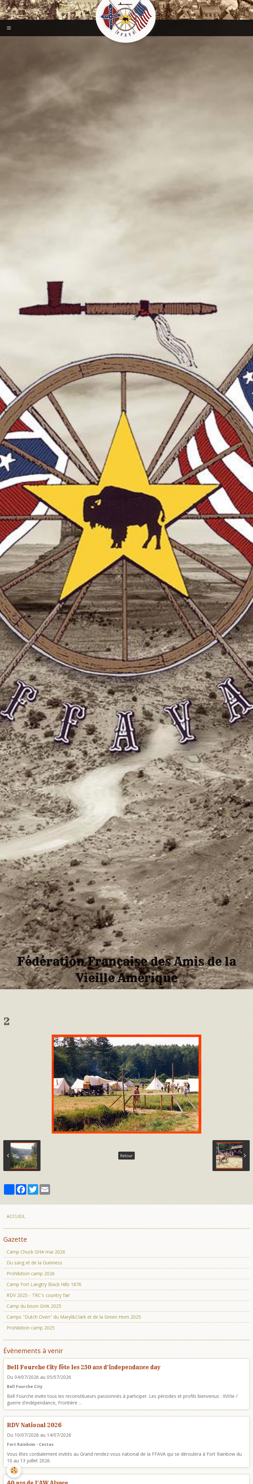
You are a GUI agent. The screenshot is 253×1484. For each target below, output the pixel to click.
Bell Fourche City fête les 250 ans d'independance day (83, 1367)
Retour (126, 1155)
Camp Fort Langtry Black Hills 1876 (44, 1284)
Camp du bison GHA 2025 (34, 1306)
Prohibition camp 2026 (31, 1273)
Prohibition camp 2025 (31, 1328)
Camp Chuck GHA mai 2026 (36, 1252)
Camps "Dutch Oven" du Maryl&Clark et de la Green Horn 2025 (74, 1317)
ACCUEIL (16, 1216)
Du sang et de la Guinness (34, 1262)
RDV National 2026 (34, 1425)
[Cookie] (14, 1470)
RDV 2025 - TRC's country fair (38, 1295)
